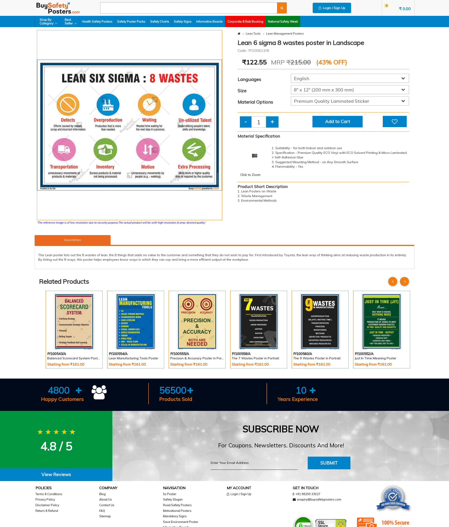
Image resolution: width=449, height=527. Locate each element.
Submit (329, 463)
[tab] (56, 474)
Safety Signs (182, 21)
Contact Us (106, 505)
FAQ (102, 511)
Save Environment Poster (180, 522)
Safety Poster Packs (131, 21)
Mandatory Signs (175, 516)
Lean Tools (253, 33)
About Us (105, 499)
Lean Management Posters (285, 33)
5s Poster (169, 494)
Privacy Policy (45, 499)
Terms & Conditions (48, 494)
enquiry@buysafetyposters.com (319, 499)
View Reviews (56, 474)
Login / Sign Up (332, 8)
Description (72, 240)
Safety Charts (159, 21)
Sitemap (105, 516)
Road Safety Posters (177, 505)
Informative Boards (209, 21)
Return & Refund (46, 511)
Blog (102, 494)
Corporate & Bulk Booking (245, 21)
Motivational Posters (177, 511)
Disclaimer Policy (47, 505)
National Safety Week (283, 21)
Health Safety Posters (97, 21)
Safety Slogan (173, 499)
